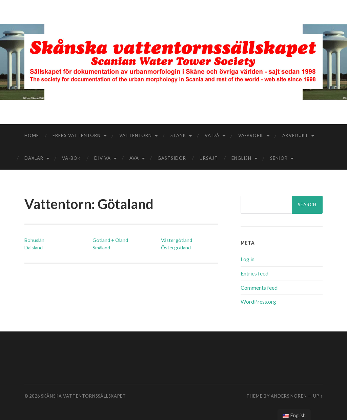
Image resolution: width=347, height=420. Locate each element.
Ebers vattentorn (77, 135)
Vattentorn (135, 135)
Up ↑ (318, 396)
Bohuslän (34, 240)
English (241, 158)
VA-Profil (251, 135)
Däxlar (33, 158)
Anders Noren (289, 396)
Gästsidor (172, 158)
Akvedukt (295, 135)
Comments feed (259, 287)
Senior (279, 158)
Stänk (178, 135)
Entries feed (254, 273)
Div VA (102, 158)
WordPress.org (258, 301)
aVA (134, 158)
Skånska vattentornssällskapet (83, 396)
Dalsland (33, 247)
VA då (212, 135)
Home (31, 135)
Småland (101, 247)
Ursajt (209, 158)
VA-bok (71, 158)
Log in (247, 259)
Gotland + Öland (110, 240)
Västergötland (176, 240)
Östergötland (176, 247)
